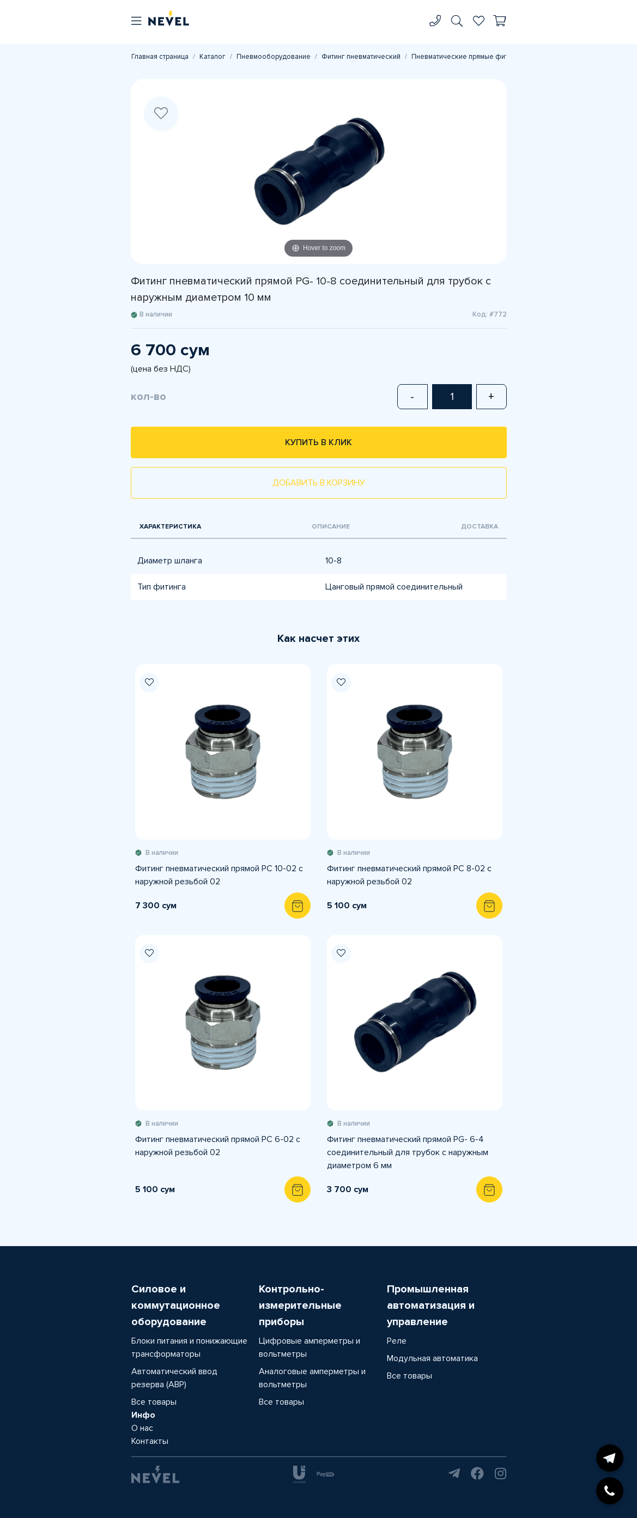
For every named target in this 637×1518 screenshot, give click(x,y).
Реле (397, 1340)
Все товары (154, 1401)
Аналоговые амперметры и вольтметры (312, 1378)
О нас (142, 1428)
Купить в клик (318, 442)
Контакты (149, 1441)
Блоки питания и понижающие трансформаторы (189, 1347)
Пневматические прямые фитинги (467, 56)
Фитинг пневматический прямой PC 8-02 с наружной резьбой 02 (409, 875)
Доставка (479, 527)
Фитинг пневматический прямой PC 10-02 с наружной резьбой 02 (219, 875)
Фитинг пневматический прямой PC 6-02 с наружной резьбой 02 (217, 1146)
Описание (331, 527)
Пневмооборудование (273, 56)
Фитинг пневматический (361, 56)
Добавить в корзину (318, 482)
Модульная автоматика (432, 1358)
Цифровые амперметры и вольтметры (309, 1347)
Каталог (212, 56)
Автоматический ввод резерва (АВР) (174, 1378)
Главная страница (160, 56)
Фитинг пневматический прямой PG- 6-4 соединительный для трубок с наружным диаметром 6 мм (407, 1152)
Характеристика (170, 527)
